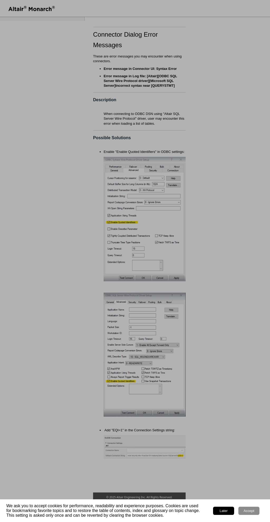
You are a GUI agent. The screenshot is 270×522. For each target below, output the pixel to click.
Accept (249, 511)
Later (224, 511)
